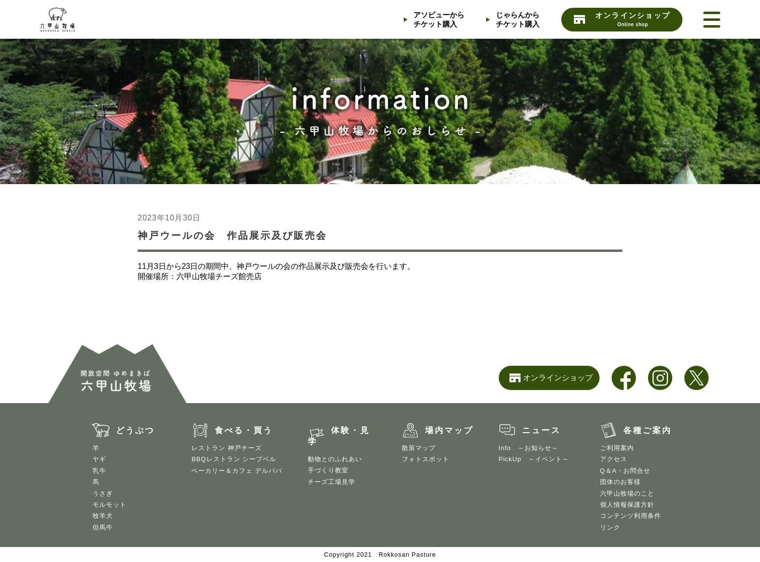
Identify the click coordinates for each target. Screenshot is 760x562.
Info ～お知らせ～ (529, 448)
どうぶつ (135, 430)
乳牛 (99, 470)
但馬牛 (103, 527)
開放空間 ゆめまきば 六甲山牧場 (88, 19)
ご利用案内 (617, 448)
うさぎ (103, 493)
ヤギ (99, 459)
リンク (610, 527)
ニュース (541, 430)
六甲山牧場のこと (627, 493)
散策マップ (419, 448)
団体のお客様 (620, 481)
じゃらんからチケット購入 (517, 19)
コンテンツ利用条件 (630, 515)
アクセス (613, 459)
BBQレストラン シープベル (233, 459)
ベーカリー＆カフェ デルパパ (236, 470)
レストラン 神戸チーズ (226, 448)
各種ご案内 (647, 430)
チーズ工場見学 (331, 481)
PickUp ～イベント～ (534, 459)
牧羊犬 (103, 515)
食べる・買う (244, 430)
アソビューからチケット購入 (438, 19)
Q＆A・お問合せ (625, 470)
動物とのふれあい (335, 459)
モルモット (110, 504)
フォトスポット (425, 459)
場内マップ (449, 430)
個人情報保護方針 (627, 504)
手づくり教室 (328, 470)
